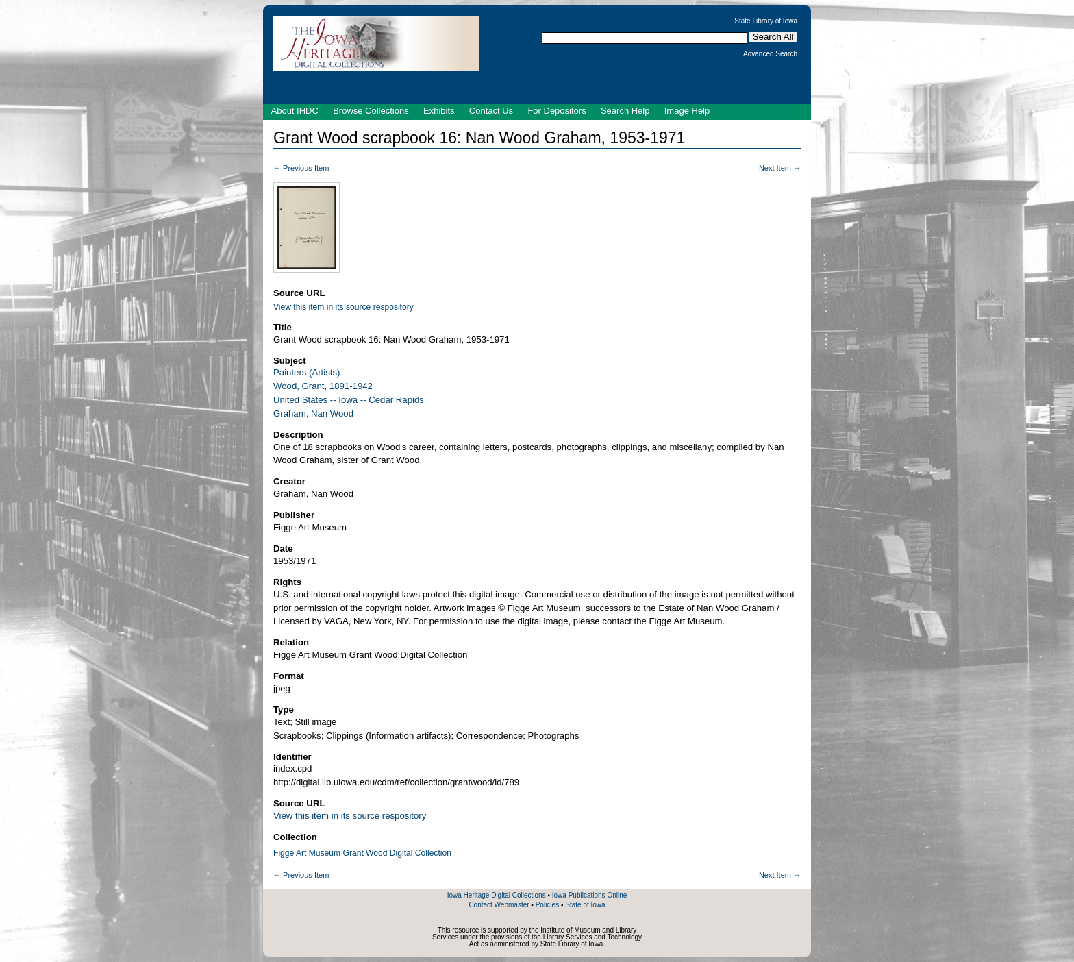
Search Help (625, 111)
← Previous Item (301, 168)
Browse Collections (371, 111)
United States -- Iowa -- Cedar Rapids (348, 400)
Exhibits (439, 111)
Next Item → (780, 168)
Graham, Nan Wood (313, 413)
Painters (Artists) (306, 372)
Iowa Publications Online (589, 895)
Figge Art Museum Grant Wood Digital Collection (362, 853)
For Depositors (556, 111)
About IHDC (295, 111)
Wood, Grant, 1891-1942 (323, 386)
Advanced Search (770, 54)
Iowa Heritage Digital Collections (496, 895)
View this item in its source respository (343, 307)
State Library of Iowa (765, 21)
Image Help (687, 111)
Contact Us (491, 111)
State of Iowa (585, 905)
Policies (547, 905)
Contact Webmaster (499, 905)
